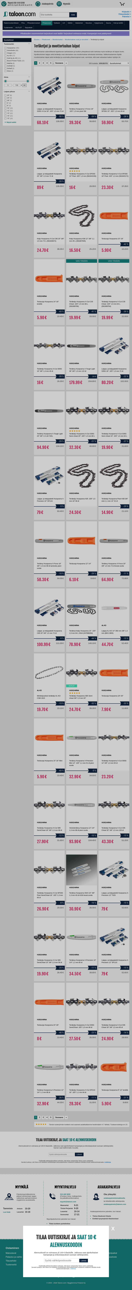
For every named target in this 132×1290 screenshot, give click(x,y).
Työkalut (57, 23)
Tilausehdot (11, 1261)
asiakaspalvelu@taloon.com (115, 1204)
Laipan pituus (17, 92)
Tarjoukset (28, 28)
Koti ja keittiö (118, 23)
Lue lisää (6, 1212)
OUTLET (18, 28)
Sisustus (88, 23)
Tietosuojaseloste (109, 1257)
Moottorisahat (57, 39)
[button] (10, 121)
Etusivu (37, 39)
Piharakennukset (33, 23)
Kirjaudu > (126, 12)
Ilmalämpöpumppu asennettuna (77, 1254)
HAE (73, 15)
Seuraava (59, 63)
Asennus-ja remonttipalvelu (49, 1253)
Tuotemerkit (8, 28)
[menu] (66, 25)
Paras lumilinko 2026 (78, 1263)
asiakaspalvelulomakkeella (114, 1198)
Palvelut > (126, 17)
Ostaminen (12, 1248)
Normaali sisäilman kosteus (81, 1259)
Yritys (104, 1248)
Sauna (108, 23)
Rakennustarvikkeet (11, 23)
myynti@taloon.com (68, 1202)
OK (24, 85)
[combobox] (54, 14)
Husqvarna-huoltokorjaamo (49, 1257)
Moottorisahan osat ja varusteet (76, 39)
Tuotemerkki (17, 44)
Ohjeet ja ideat (78, 1248)
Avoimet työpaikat (109, 1253)
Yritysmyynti (42, 1261)
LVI (64, 23)
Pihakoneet (47, 23)
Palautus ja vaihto (14, 1257)
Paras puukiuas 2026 (78, 1267)
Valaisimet (79, 23)
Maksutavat (11, 1253)
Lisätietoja (107, 1162)
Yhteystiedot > (124, 14)
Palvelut (42, 1248)
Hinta (17, 77)
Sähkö (70, 23)
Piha (23, 23)
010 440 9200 (65, 1194)
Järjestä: (103, 63)
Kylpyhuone (98, 23)
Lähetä (79, 1154)
